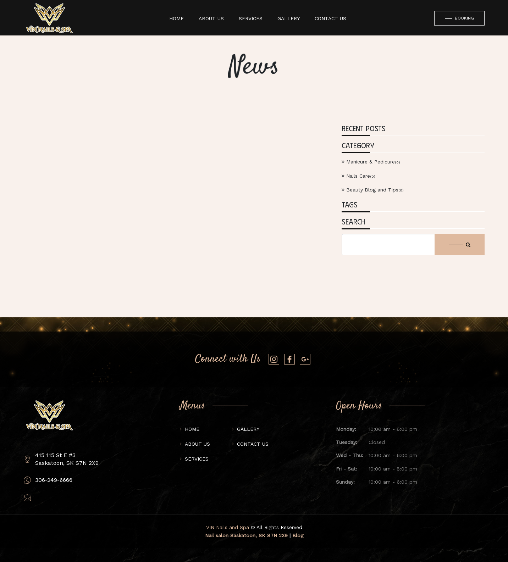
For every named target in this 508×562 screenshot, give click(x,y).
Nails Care (358, 176)
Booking (459, 18)
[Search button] (460, 244)
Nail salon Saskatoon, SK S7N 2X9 (246, 535)
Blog (297, 535)
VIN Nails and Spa (227, 527)
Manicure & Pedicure (371, 162)
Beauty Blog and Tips (373, 190)
